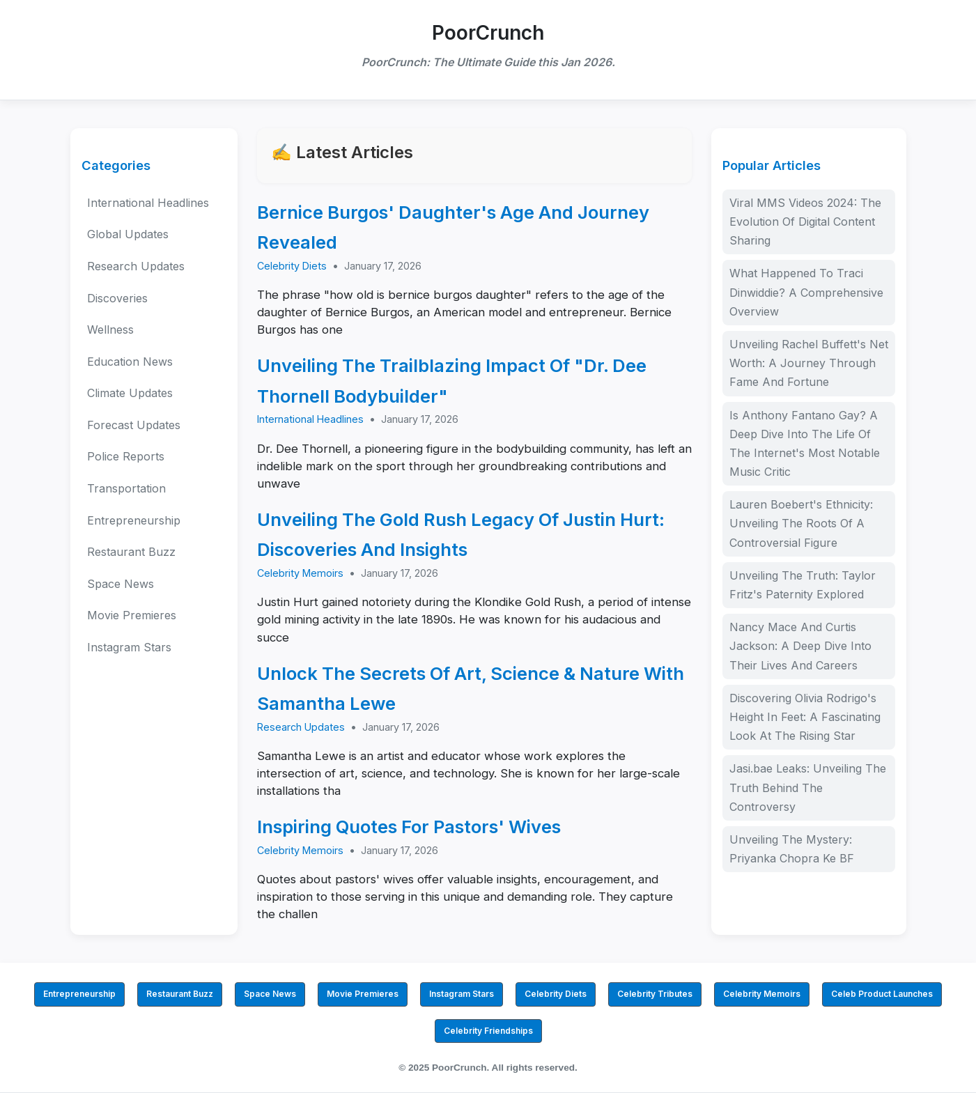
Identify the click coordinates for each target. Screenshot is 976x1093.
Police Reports (125, 456)
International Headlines (148, 203)
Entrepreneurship (133, 520)
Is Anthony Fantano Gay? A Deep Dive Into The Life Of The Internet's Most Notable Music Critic (804, 443)
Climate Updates (130, 393)
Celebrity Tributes (654, 994)
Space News (120, 584)
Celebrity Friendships (488, 1030)
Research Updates (136, 266)
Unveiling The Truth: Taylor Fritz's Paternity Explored (802, 584)
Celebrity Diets (292, 266)
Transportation (126, 488)
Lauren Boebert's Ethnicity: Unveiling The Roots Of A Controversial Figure (801, 523)
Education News (130, 362)
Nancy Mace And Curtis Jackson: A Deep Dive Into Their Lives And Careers (800, 646)
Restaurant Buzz (131, 552)
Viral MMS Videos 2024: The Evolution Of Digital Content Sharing (805, 221)
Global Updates (128, 234)
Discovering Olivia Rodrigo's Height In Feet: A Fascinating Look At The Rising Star (805, 717)
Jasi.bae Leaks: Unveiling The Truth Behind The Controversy (807, 787)
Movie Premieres (131, 615)
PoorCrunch (488, 33)
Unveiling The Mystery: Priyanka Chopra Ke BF (791, 848)
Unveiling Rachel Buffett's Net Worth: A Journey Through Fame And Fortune (808, 363)
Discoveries (117, 298)
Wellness (110, 329)
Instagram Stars (129, 647)
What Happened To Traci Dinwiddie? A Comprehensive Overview (806, 292)
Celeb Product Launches (882, 994)
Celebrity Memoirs (300, 573)
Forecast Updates (133, 425)
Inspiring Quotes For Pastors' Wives (409, 826)
